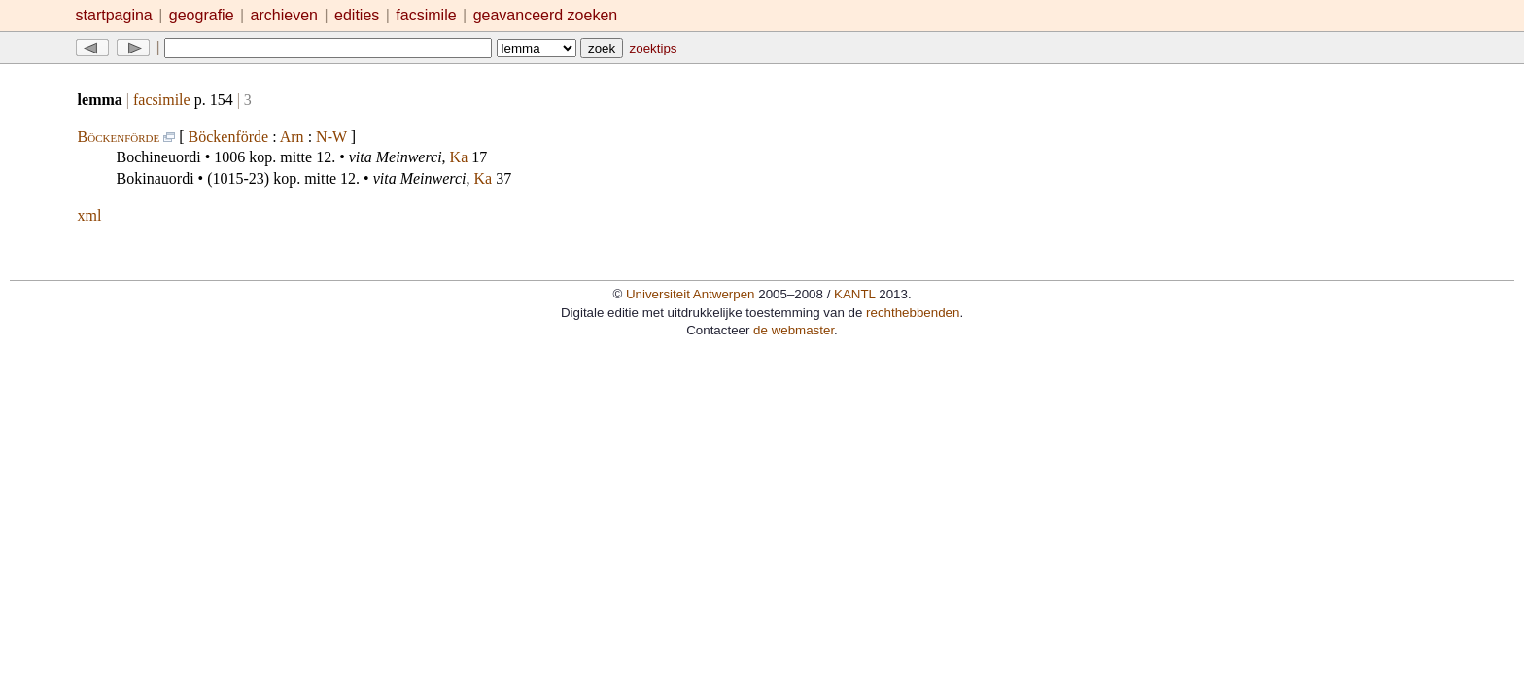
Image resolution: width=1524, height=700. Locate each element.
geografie (201, 15)
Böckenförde (119, 136)
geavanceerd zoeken (545, 15)
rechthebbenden (912, 312)
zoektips (653, 48)
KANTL (854, 294)
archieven (284, 15)
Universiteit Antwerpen (690, 294)
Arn (292, 136)
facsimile (428, 15)
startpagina (114, 15)
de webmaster (793, 330)
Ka (459, 157)
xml (90, 215)
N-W (331, 136)
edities (356, 15)
